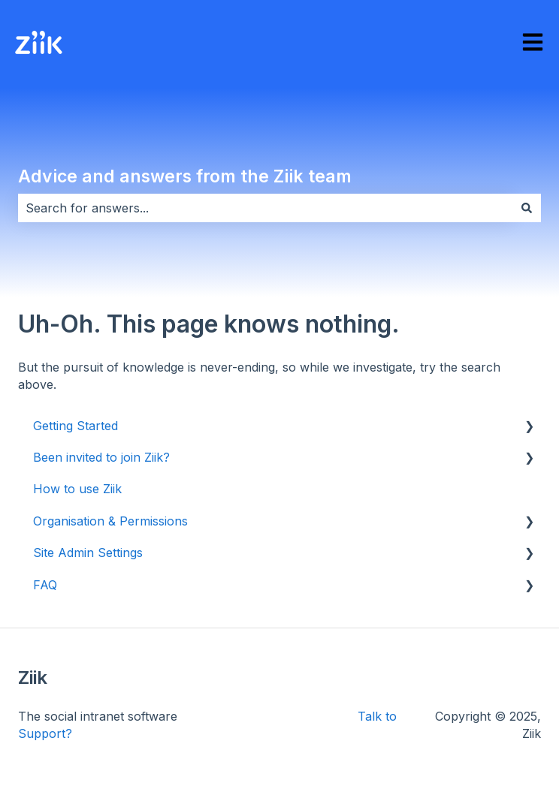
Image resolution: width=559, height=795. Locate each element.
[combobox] (265, 208)
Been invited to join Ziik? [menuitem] (101, 457)
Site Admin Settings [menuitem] (88, 552)
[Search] (526, 208)
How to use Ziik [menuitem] (77, 488)
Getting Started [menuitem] (75, 425)
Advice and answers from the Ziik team (185, 176)
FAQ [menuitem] (45, 584)
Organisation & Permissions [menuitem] (110, 520)
